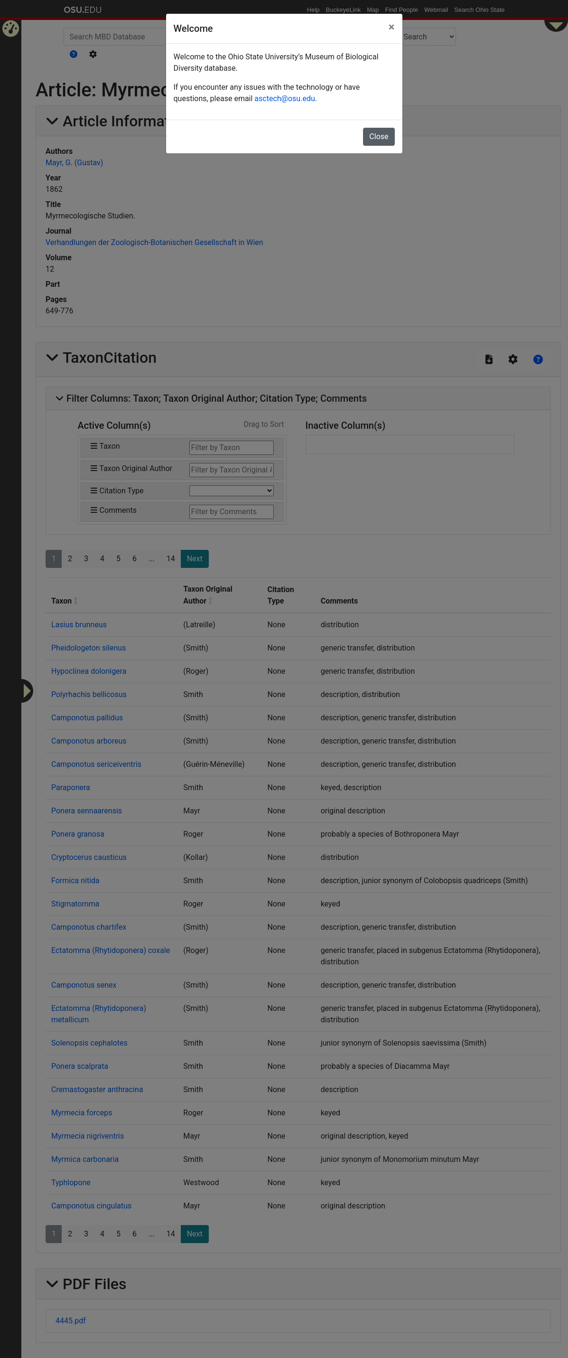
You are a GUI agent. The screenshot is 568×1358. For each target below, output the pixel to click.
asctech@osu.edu (284, 98)
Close (378, 136)
